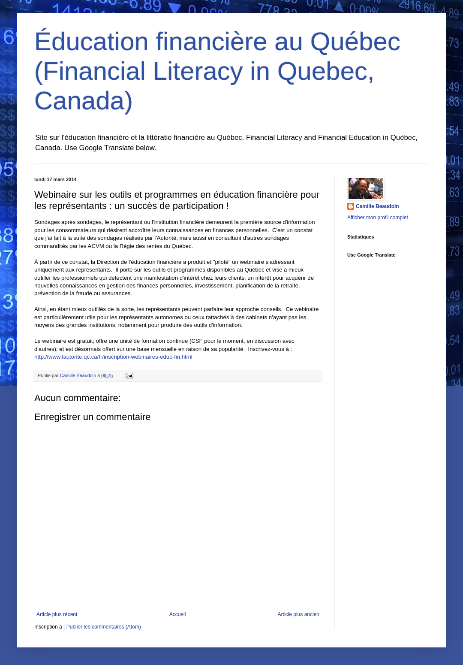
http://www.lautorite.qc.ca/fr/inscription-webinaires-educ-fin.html (113, 357)
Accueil (177, 614)
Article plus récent (56, 614)
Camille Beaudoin (377, 206)
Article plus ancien (298, 614)
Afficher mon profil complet (377, 218)
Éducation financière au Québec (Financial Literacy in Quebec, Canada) (217, 71)
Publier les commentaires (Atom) (103, 627)
